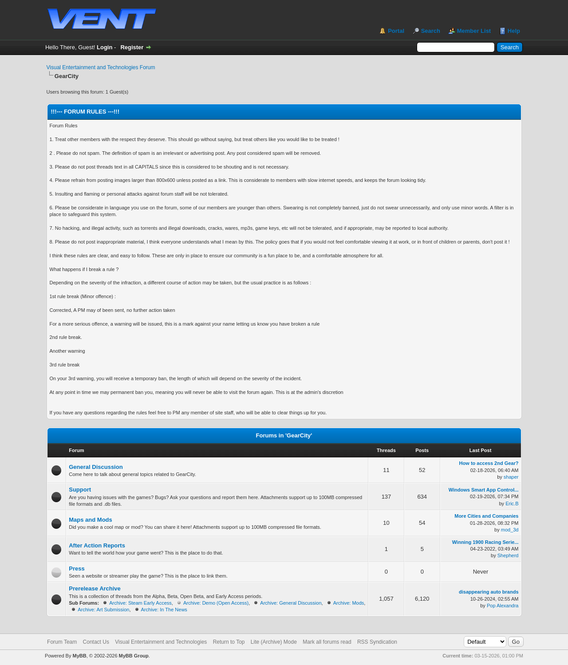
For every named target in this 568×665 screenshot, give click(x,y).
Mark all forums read (327, 642)
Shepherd (508, 555)
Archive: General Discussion (290, 603)
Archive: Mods (348, 603)
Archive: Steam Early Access (140, 603)
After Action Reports (97, 545)
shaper (511, 477)
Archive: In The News (164, 609)
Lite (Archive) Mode (274, 642)
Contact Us (96, 642)
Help (514, 31)
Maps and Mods (90, 519)
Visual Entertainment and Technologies (161, 642)
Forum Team (62, 642)
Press (76, 568)
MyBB (79, 655)
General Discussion (95, 467)
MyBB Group (134, 655)
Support (80, 489)
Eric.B (511, 503)
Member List (474, 31)
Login (104, 47)
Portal (396, 31)
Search (430, 31)
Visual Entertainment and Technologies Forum (101, 67)
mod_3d (510, 529)
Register (131, 47)
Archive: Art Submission (103, 609)
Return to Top (229, 642)
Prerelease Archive (95, 588)
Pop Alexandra (503, 605)
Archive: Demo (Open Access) (215, 603)
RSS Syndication (377, 642)
